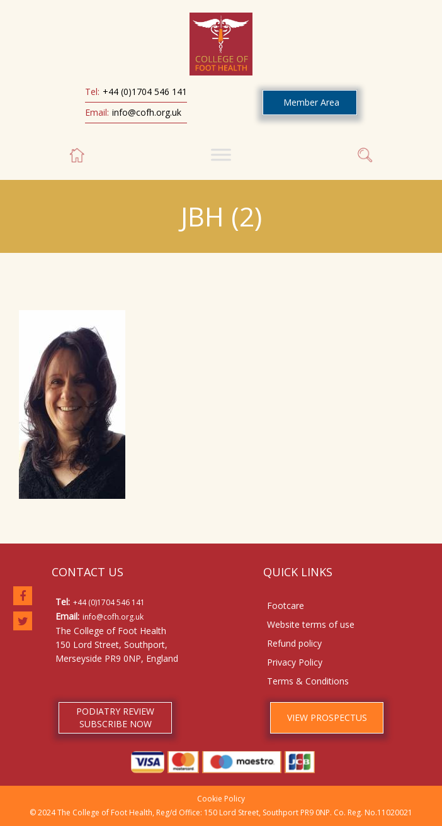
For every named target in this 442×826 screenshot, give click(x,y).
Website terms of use (310, 624)
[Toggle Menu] (221, 154)
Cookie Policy (221, 798)
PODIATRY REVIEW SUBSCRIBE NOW (115, 717)
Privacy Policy (294, 662)
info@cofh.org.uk (146, 112)
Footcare (285, 605)
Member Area (311, 102)
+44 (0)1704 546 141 (145, 92)
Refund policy (294, 643)
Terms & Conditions (308, 681)
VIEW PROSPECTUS (327, 717)
